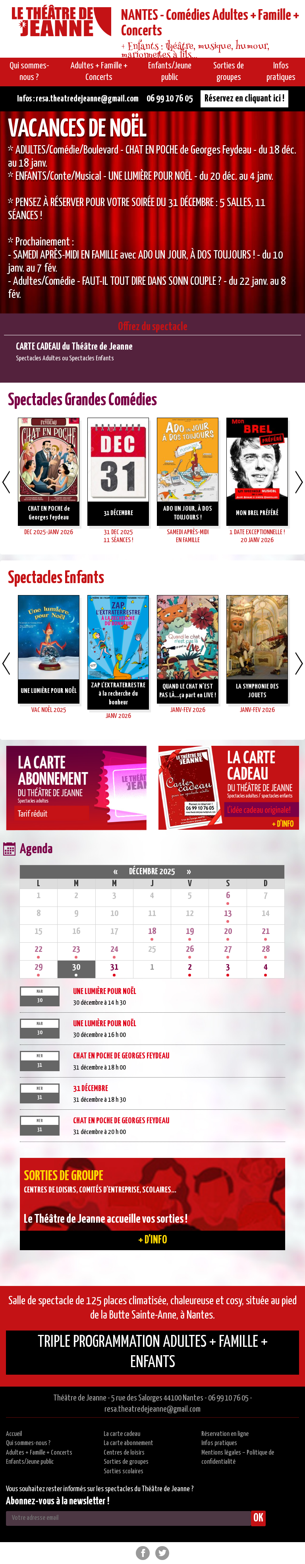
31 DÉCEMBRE (90, 1089)
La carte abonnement (128, 1443)
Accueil (14, 1434)
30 (76, 967)
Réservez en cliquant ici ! (244, 98)
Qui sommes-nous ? (28, 1443)
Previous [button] (6, 482)
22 (38, 949)
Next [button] (299, 482)
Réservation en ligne (225, 1434)
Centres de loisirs (124, 1452)
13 (228, 913)
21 (266, 931)
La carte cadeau (122, 1434)
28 (266, 949)
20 (228, 931)
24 (114, 949)
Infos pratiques (219, 1443)
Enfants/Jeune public (30, 1462)
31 (114, 967)
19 (190, 931)
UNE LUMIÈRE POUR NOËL (104, 992)
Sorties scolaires (123, 1471)
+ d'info (152, 1240)
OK (258, 1518)
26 (190, 949)
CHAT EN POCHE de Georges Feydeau (121, 1056)
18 (152, 931)
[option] (152, 212)
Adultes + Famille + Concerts (39, 1452)
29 (38, 967)
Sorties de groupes (126, 1462)
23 (76, 949)
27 (228, 949)
